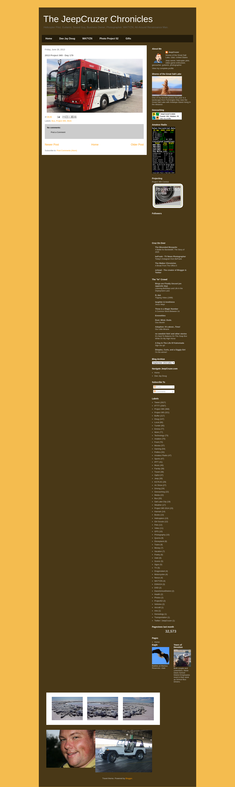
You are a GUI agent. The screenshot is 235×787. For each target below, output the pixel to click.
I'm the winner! (161, 352)
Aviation (157, 439)
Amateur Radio (160, 455)
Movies (157, 445)
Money (157, 548)
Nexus (157, 578)
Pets (156, 525)
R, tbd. (158, 295)
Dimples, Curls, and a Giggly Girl (170, 350)
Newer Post (52, 144)
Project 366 (159, 409)
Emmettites (160, 315)
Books (157, 515)
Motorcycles (159, 574)
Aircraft (157, 607)
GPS (156, 531)
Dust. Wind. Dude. (163, 320)
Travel (157, 472)
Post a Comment (58, 132)
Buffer (156, 416)
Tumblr (157, 425)
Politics (157, 452)
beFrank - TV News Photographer (170, 256)
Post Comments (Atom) (67, 150)
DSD (156, 588)
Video (156, 528)
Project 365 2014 (161, 508)
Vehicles (158, 604)
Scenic (157, 561)
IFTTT (157, 406)
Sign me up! (160, 345)
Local (156, 422)
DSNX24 (158, 584)
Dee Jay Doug (67, 38)
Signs (156, 564)
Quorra (157, 538)
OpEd (156, 475)
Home (48, 38)
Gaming (157, 449)
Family (157, 468)
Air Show (158, 485)
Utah (156, 558)
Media (157, 495)
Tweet (157, 402)
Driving (157, 488)
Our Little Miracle (162, 329)
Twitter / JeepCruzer (163, 621)
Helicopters (159, 518)
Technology (159, 435)
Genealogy (159, 614)
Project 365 (61, 121)
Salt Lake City (160, 502)
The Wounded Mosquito (166, 247)
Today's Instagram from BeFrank (168, 259)
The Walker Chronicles (165, 263)
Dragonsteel (159, 571)
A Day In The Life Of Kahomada (169, 343)
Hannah (157, 511)
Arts (156, 611)
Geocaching (159, 492)
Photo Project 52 (109, 38)
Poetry (157, 555)
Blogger (129, 778)
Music (156, 465)
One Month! (160, 323)
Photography (159, 535)
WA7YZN (87, 38)
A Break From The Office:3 (166, 266)
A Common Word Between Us (167, 311)
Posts (157, 387)
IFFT (156, 462)
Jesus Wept (160, 304)
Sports (157, 459)
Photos (157, 597)
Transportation (160, 617)
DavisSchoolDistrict (162, 591)
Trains (157, 544)
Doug (156, 419)
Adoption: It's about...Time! (167, 327)
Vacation (158, 551)
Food (156, 442)
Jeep (156, 478)
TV (155, 568)
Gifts (128, 38)
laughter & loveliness (165, 302)
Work (69, 121)
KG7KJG (158, 482)
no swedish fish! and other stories (171, 334)
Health (157, 594)
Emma (157, 429)
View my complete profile (163, 68)
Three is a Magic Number (166, 309)
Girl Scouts (159, 521)
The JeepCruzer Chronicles (98, 19)
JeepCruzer (173, 52)
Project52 (158, 601)
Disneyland (159, 541)
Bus (53, 121)
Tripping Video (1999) (164, 298)
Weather (158, 505)
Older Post (137, 144)
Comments (159, 391)
